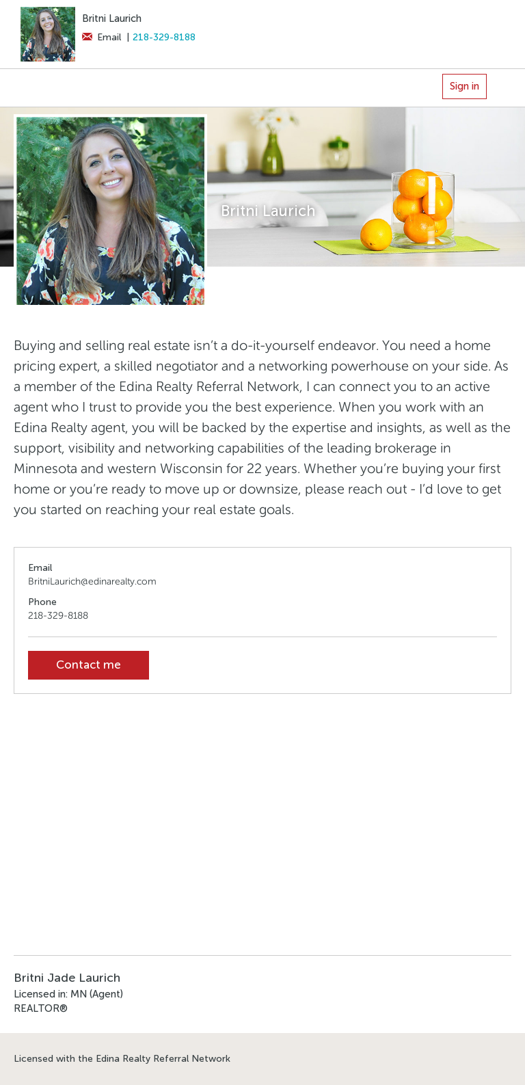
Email (101, 37)
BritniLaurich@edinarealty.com (92, 581)
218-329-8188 (164, 37)
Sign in (464, 86)
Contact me (88, 664)
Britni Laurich (112, 18)
